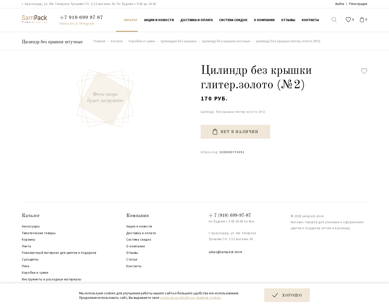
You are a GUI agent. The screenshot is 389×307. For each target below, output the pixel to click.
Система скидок (138, 240)
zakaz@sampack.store (225, 252)
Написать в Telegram (77, 23)
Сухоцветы (30, 260)
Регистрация (358, 4)
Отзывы (132, 253)
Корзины (28, 240)
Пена (26, 266)
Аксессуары (31, 226)
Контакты (133, 266)
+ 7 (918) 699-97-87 (230, 215)
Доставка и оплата (141, 233)
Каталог (31, 215)
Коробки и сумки (35, 273)
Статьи (131, 260)
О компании (135, 246)
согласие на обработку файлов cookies (190, 297)
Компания (137, 215)
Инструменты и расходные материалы (51, 279)
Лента (26, 246)
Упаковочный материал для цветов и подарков (59, 253)
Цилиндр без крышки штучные (52, 42)
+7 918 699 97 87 (81, 17)
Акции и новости (139, 226)
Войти (339, 4)
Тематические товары (39, 233)
